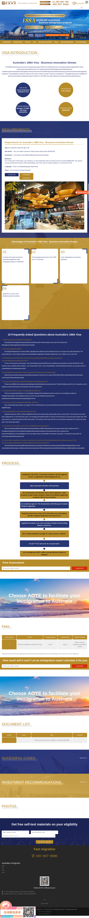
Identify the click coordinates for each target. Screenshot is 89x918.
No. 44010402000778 (44, 916)
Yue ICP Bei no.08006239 (45, 914)
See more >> (83, 760)
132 (3, 870)
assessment (79, 570)
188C (3, 867)
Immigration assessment (37, 178)
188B (3, 874)
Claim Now (44, 840)
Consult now (15, 178)
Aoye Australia (44, 905)
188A (3, 872)
